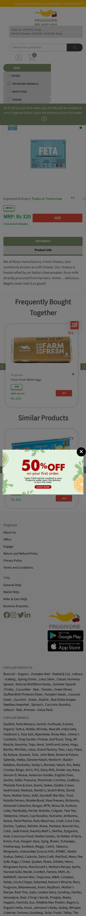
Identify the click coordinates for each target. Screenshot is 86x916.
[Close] (81, 434)
